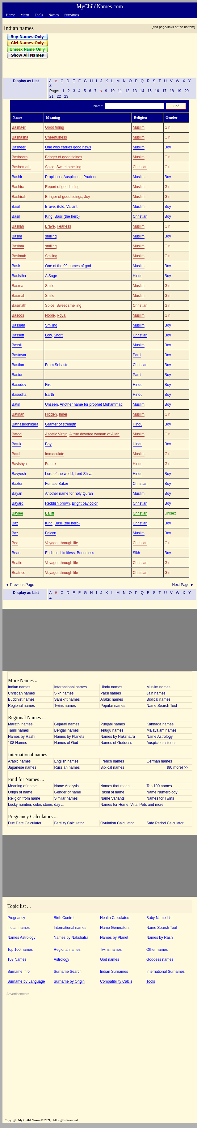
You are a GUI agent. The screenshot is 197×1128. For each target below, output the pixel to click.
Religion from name (24, 798)
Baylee (17, 513)
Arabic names (111, 699)
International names (70, 687)
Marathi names (20, 724)
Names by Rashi (21, 736)
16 (157, 91)
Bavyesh (19, 474)
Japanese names (22, 767)
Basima (18, 246)
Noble (50, 315)
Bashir (17, 177)
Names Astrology (21, 937)
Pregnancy (16, 918)
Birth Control (64, 918)
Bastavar (19, 355)
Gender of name (67, 792)
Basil (16, 206)
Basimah (19, 256)
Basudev (19, 384)
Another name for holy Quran (69, 493)
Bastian (18, 365)
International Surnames (165, 971)
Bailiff (49, 513)
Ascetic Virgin (56, 434)
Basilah (18, 226)
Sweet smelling (69, 167)
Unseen (51, 404)
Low (48, 335)
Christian (140, 167)
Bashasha (20, 137)
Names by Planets (69, 736)
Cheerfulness (56, 137)
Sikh (136, 553)
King (48, 216)
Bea (15, 543)
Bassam (18, 325)
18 (172, 91)
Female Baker (56, 483)
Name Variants (112, 798)
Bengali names (66, 730)
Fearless (64, 226)
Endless (51, 553)
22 (59, 96)
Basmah (18, 295)
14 (142, 91)
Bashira (18, 187)
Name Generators (114, 927)
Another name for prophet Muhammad (91, 404)
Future (50, 464)
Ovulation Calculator (117, 823)
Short (58, 335)
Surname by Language (26, 981)
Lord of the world (59, 474)
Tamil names (18, 730)
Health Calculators (115, 918)
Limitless (67, 553)
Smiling (51, 256)
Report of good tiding (62, 187)
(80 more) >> (179, 767)
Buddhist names (21, 699)
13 (135, 91)
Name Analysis (66, 786)
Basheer (19, 147)
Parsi (137, 355)
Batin (16, 404)
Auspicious (72, 177)
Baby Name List (159, 918)
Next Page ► (183, 585)
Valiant (72, 206)
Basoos (18, 315)
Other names (157, 949)
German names (159, 761)
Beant (16, 553)
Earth (49, 394)
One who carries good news (68, 147)
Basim (17, 236)
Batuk (16, 444)
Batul (16, 454)
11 (120, 91)
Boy (48, 444)
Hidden (51, 414)
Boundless (85, 553)
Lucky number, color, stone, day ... (36, 804)
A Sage (51, 276)
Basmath (19, 305)
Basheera (19, 157)
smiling (51, 236)
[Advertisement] (120, 53)
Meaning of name (22, 786)
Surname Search (68, 971)
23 (66, 96)
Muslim (139, 127)
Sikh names (64, 693)
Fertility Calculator (69, 823)
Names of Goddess (116, 743)
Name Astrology (160, 736)
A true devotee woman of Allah (94, 434)
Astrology (61, 959)
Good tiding (54, 127)
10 (112, 91)
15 (149, 91)
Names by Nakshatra (117, 736)
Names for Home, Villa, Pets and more (132, 804)
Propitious (53, 177)
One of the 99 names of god (68, 266)
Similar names (66, 798)
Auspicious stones (162, 743)
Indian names (19, 687)
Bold (60, 206)
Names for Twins (160, 798)
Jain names (156, 693)
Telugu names (112, 730)
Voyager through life (61, 543)
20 (186, 91)
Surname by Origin (69, 981)
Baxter (17, 483)
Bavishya (19, 464)
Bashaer (19, 127)
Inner (63, 414)
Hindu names (111, 687)
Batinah (18, 414)
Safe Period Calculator (165, 823)
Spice (49, 167)
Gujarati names (66, 724)
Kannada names (160, 724)
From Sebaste (56, 365)
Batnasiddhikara (25, 424)
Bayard (17, 503)
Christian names (21, 693)
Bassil (17, 345)
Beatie (17, 563)
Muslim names (158, 687)
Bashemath (21, 167)
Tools (150, 981)
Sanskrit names (67, 699)
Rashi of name (112, 792)
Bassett (18, 335)
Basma (17, 286)
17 (164, 91)
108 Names (17, 743)
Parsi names (110, 693)
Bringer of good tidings (63, 157)
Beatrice (18, 572)
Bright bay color (85, 503)
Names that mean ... (117, 786)
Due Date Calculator (24, 823)
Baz (15, 523)
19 (179, 91)
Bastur (17, 375)
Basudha (19, 394)
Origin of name (20, 792)
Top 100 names (159, 786)
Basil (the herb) (67, 216)
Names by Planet (114, 937)
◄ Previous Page (19, 585)
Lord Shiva (83, 474)
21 (51, 96)
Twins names (65, 705)
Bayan (17, 493)
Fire (48, 384)
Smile (49, 286)
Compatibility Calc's (116, 981)
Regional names (21, 705)
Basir (16, 266)
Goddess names (159, 959)
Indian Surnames (114, 971)
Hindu (137, 276)
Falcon (50, 533)
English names (66, 761)
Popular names (112, 705)
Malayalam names (162, 730)
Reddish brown (57, 503)
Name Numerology (162, 792)
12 (127, 91)
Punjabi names (112, 724)
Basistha (19, 276)
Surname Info (18, 971)
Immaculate (54, 454)
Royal (61, 315)
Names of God (66, 743)
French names (112, 761)
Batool (17, 434)
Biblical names (158, 699)
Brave (50, 206)
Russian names (67, 767)
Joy (87, 196)
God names (109, 959)
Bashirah (19, 196)
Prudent (89, 177)
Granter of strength (60, 424)
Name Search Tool (162, 705)
